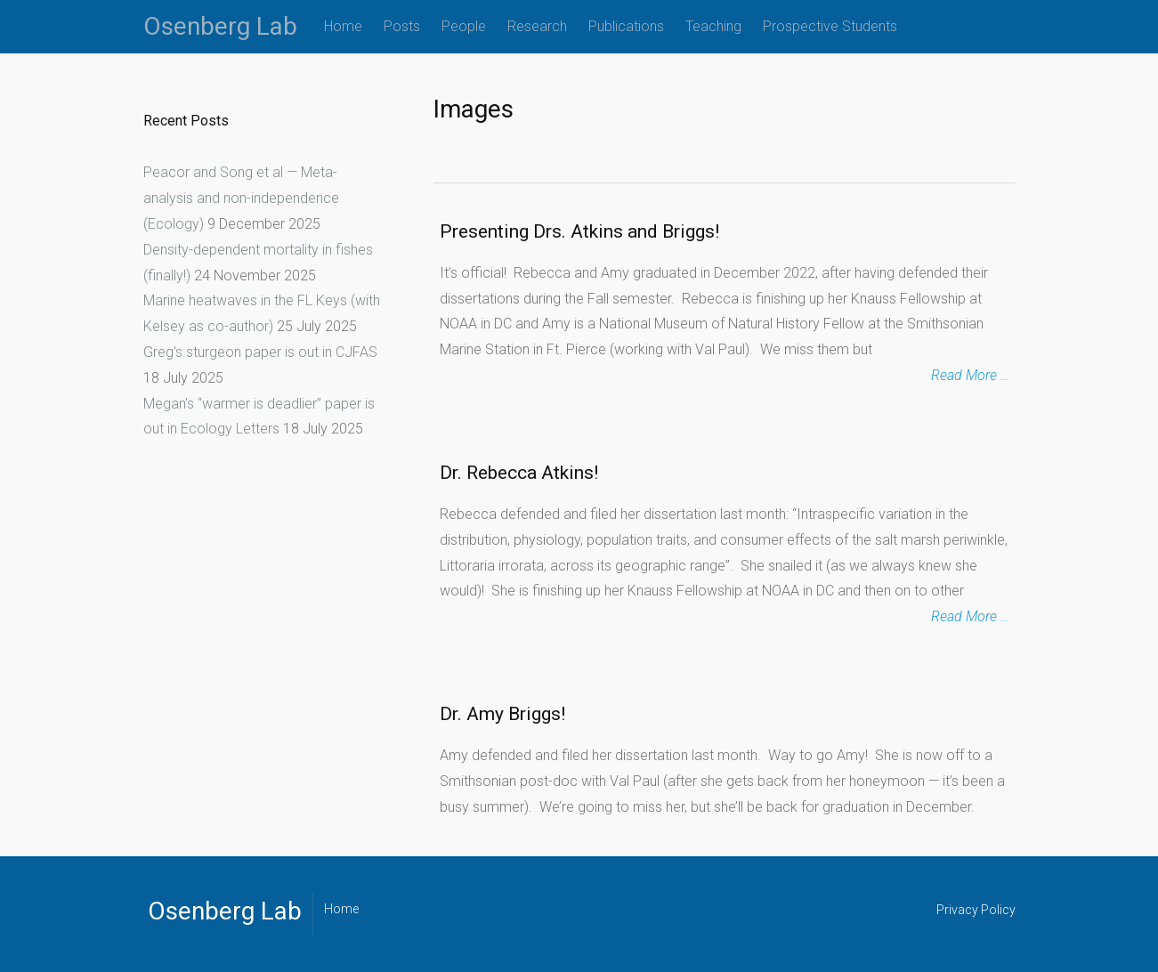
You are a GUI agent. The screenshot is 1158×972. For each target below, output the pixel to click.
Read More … (970, 375)
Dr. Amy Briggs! (502, 714)
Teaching (713, 26)
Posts (402, 26)
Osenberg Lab (220, 26)
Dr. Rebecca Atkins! (519, 472)
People (463, 26)
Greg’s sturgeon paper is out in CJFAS (260, 352)
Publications (626, 26)
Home (343, 26)
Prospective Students (830, 26)
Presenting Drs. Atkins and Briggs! (579, 231)
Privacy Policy (976, 910)
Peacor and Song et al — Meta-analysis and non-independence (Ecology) (241, 198)
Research (537, 26)
